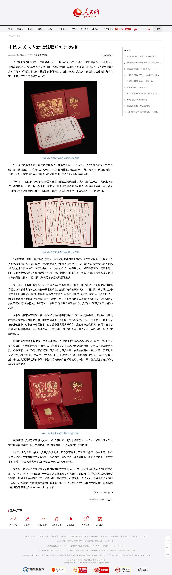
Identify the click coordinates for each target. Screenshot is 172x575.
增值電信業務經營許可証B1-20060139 (83, 550)
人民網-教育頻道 (40, 55)
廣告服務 (74, 536)
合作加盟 (84, 536)
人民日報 (13, 520)
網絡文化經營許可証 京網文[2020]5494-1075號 (68, 555)
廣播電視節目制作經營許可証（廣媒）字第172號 (117, 550)
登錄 (159, 29)
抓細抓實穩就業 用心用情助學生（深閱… (142, 112)
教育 (18, 36)
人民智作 (100, 520)
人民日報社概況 (31, 536)
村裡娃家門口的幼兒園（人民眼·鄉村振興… (143, 75)
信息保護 (134, 536)
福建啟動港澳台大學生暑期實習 (138, 106)
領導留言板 (56, 520)
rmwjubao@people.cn (118, 546)
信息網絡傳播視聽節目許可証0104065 (36, 555)
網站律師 (124, 536)
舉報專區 (84, 29)
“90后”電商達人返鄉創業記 (137, 100)
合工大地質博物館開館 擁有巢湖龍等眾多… (143, 94)
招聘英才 (64, 536)
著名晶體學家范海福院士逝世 (138, 87)
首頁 (10, 29)
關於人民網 (44, 536)
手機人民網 (42, 520)
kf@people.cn (64, 546)
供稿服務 (94, 536)
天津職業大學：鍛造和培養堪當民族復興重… (144, 63)
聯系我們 (144, 536)
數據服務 (104, 536)
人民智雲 (85, 520)
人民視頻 (71, 520)
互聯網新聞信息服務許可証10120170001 (52, 550)
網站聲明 (114, 536)
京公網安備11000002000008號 (139, 555)
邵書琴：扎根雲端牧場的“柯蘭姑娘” (140, 81)
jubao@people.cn (110, 541)
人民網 (11, 36)
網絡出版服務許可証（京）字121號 (100, 555)
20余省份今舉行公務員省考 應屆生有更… (142, 56)
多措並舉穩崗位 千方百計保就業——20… (142, 69)
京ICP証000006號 (120, 555)
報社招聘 (54, 536)
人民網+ (28, 520)
